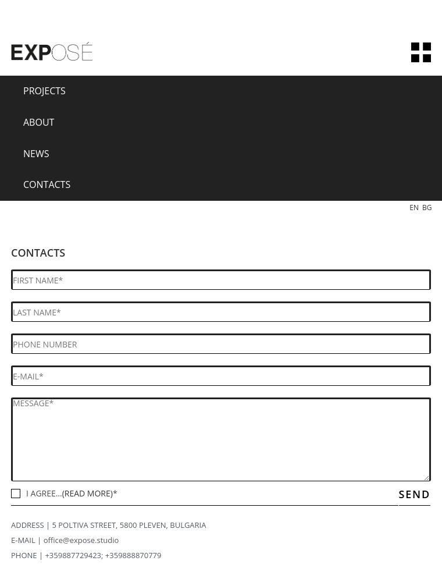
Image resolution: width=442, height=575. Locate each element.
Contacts (46, 184)
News (36, 153)
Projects (44, 90)
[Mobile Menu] (421, 52)
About (38, 122)
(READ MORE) (87, 493)
